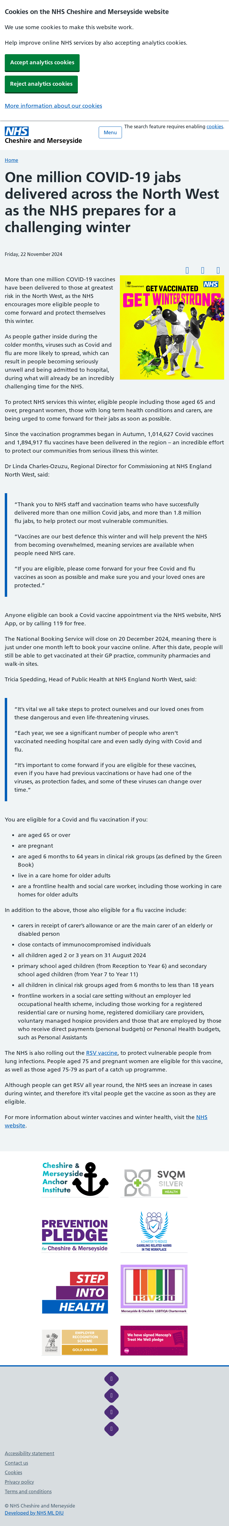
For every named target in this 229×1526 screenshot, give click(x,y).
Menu (110, 132)
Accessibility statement (29, 1453)
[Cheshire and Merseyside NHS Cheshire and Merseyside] (43, 135)
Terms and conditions (28, 1491)
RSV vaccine (101, 1052)
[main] (114, 660)
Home (11, 160)
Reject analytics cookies (41, 83)
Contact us (16, 1463)
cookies (215, 126)
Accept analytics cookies (42, 62)
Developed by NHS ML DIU (34, 1513)
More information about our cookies (53, 105)
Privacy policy (19, 1482)
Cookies (13, 1472)
